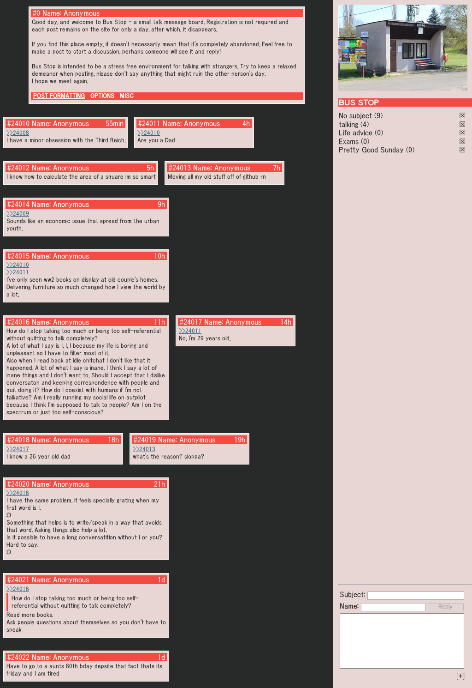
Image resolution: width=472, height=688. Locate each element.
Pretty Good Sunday (371, 149)
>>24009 (17, 214)
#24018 (18, 439)
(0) (379, 132)
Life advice (355, 132)
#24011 (149, 123)
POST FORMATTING (59, 96)
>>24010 (148, 133)
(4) (364, 124)
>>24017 (17, 449)
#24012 (18, 167)
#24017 (191, 322)
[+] (460, 676)
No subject (356, 115)
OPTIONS (102, 96)
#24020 (18, 484)
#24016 (18, 322)
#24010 (18, 123)
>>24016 (17, 493)
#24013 (180, 167)
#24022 (18, 657)
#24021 (18, 579)
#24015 (18, 256)
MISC (127, 96)
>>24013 (144, 449)
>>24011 (17, 272)
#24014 (18, 204)
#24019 (145, 439)
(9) (378, 115)
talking (348, 124)
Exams (349, 141)
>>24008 (17, 133)
